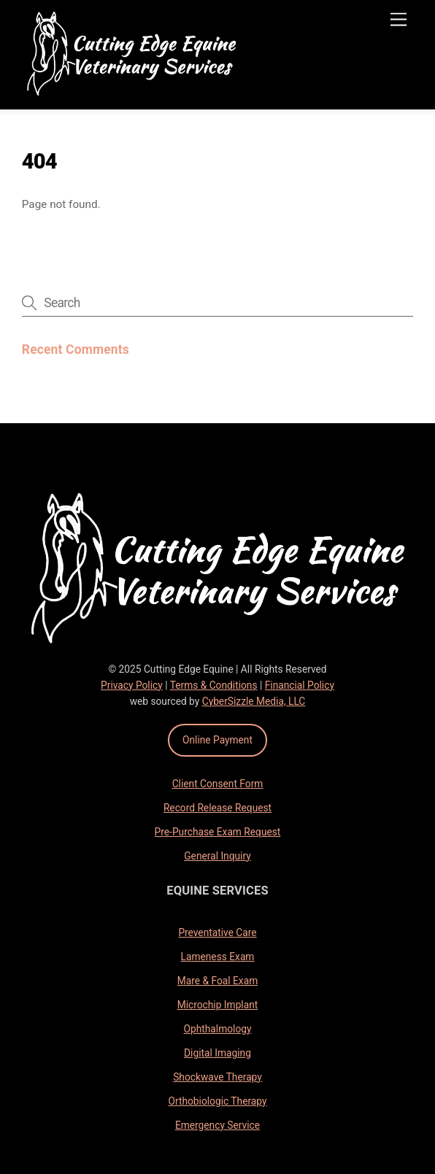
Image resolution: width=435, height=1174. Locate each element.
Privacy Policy (132, 685)
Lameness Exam (218, 956)
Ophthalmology (218, 1029)
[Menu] (398, 20)
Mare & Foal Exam (217, 980)
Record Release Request (217, 808)
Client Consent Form (217, 783)
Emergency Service (217, 1125)
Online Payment (217, 740)
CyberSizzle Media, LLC (254, 701)
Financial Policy (299, 685)
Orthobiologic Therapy (218, 1101)
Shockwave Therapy (217, 1077)
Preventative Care (217, 932)
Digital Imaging (217, 1053)
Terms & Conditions (214, 685)
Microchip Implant (217, 1005)
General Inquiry (217, 856)
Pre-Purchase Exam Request (218, 832)
